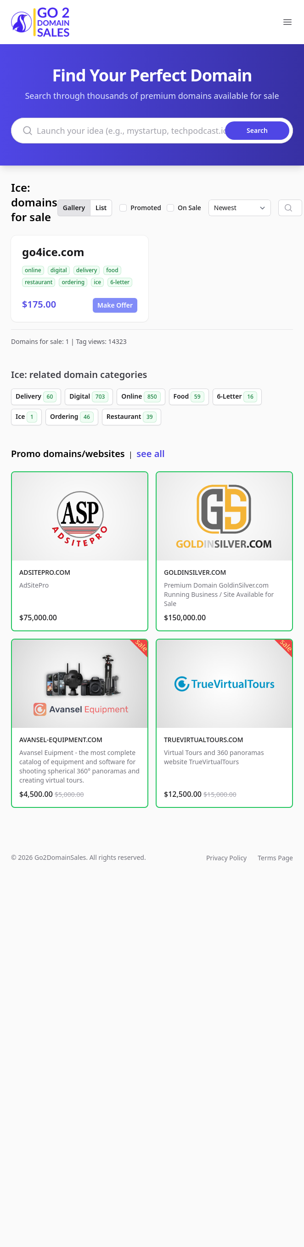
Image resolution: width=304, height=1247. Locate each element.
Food (189, 396)
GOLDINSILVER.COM (195, 572)
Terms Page (275, 857)
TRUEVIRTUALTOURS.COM (203, 739)
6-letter (119, 282)
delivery (86, 270)
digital (59, 270)
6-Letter (237, 396)
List (101, 207)
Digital (88, 396)
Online (140, 396)
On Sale (189, 207)
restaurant (38, 282)
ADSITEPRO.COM (44, 572)
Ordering (72, 417)
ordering (73, 282)
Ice (26, 417)
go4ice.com (53, 251)
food (112, 270)
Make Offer (115, 305)
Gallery (74, 207)
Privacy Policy (226, 857)
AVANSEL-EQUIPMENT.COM (60, 739)
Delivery (36, 396)
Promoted (145, 207)
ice (97, 282)
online (33, 270)
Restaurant (132, 417)
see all (150, 453)
